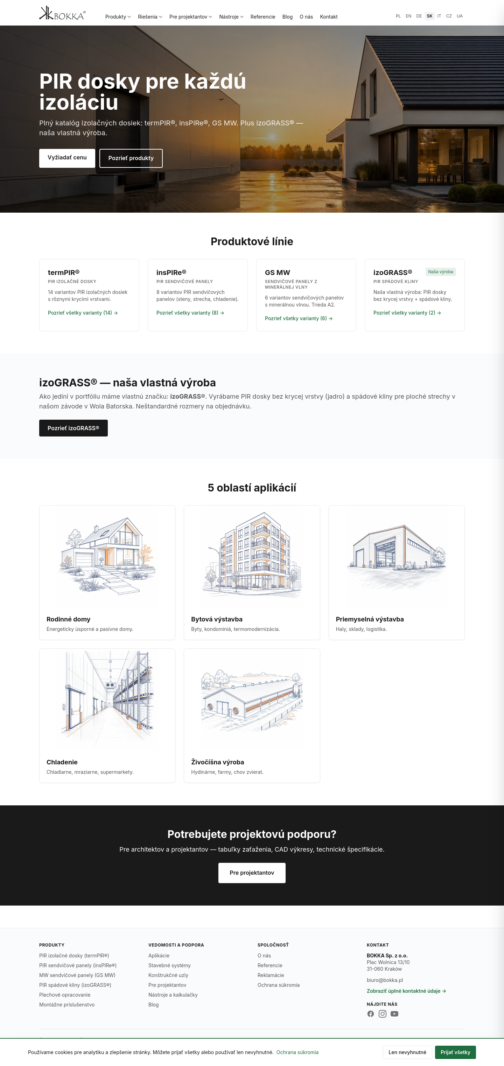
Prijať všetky (455, 1052)
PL (398, 16)
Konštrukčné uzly (168, 975)
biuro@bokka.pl (385, 980)
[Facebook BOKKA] (370, 1014)
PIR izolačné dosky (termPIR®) (74, 955)
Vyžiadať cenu (67, 157)
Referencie (263, 17)
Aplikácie (158, 955)
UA (460, 16)
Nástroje (231, 17)
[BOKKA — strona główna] (62, 13)
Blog (287, 17)
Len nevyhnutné (408, 1052)
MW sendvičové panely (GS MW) (77, 975)
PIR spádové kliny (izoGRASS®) (75, 985)
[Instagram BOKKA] (382, 1014)
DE (419, 16)
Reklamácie (271, 975)
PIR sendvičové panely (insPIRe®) (78, 965)
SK (429, 16)
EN (408, 16)
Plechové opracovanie (64, 995)
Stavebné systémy (169, 965)
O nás (306, 17)
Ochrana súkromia (279, 985)
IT (439, 16)
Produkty (118, 17)
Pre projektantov (190, 17)
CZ (449, 16)
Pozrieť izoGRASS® (73, 428)
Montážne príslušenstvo (66, 1004)
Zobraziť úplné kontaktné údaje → (406, 991)
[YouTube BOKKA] (394, 1014)
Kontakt (329, 17)
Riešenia (150, 17)
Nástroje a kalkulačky (173, 995)
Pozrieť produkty (131, 157)
